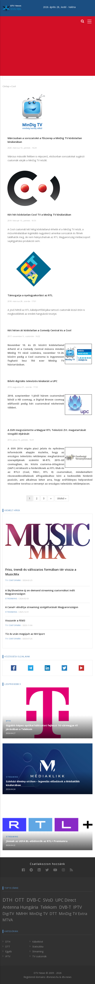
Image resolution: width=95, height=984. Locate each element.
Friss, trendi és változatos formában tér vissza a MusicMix (40, 571)
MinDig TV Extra (73, 913)
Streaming (11, 599)
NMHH (22, 913)
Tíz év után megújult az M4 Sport (25, 633)
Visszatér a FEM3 (15, 620)
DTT (53, 913)
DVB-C (34, 900)
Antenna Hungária (20, 907)
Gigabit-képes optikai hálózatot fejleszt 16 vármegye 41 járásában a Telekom (42, 727)
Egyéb (8, 951)
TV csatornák (13, 580)
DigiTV (8, 913)
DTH (7, 900)
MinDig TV (38, 913)
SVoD (48, 900)
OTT (19, 900)
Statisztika (37, 946)
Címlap (6, 86)
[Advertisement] (47, 50)
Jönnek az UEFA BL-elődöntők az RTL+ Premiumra (36, 841)
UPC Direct (65, 900)
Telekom (48, 907)
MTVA (8, 919)
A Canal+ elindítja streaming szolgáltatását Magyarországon (41, 607)
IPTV (8, 721)
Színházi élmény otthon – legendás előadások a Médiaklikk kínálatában (43, 783)
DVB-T (65, 907)
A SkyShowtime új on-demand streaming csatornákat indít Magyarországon (40, 592)
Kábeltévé (37, 941)
